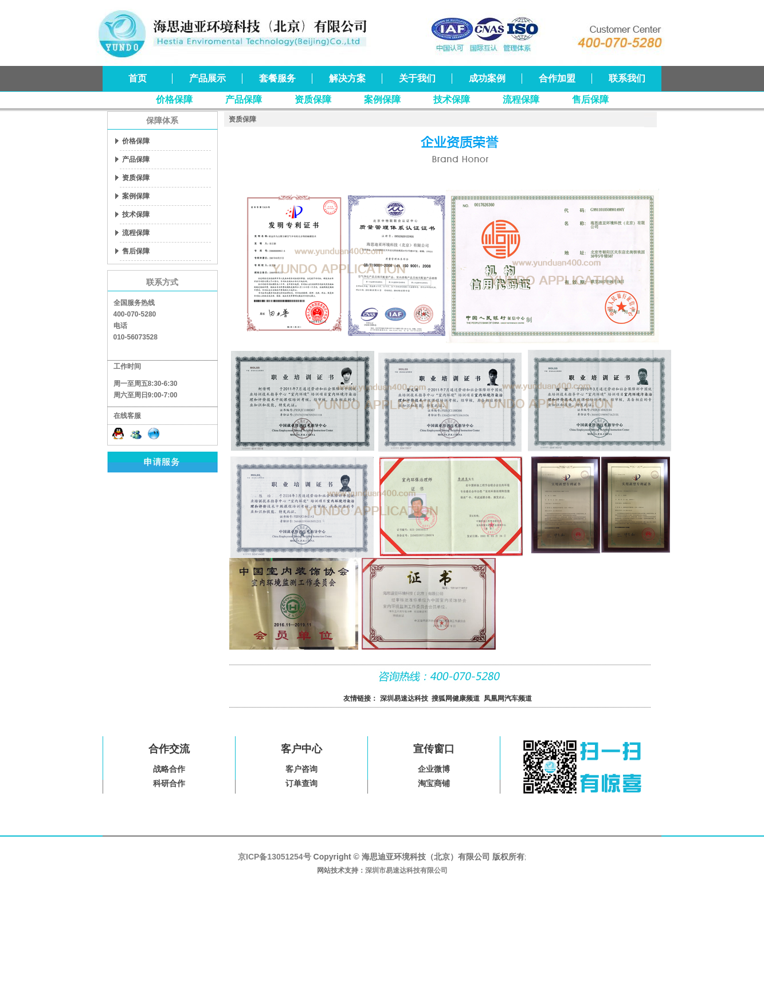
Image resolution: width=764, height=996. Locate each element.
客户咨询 (301, 769)
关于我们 (417, 78)
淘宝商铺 (434, 783)
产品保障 (243, 99)
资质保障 (313, 99)
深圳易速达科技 (404, 698)
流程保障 (521, 99)
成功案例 (487, 78)
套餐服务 (277, 78)
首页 (137, 78)
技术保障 (451, 99)
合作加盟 (557, 78)
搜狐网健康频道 (456, 698)
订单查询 (301, 783)
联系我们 (627, 78)
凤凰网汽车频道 (508, 698)
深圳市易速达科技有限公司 (406, 870)
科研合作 (169, 783)
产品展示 (207, 78)
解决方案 (347, 78)
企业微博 (434, 769)
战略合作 (169, 769)
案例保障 (382, 99)
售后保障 (590, 99)
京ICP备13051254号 (274, 856)
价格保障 (174, 99)
